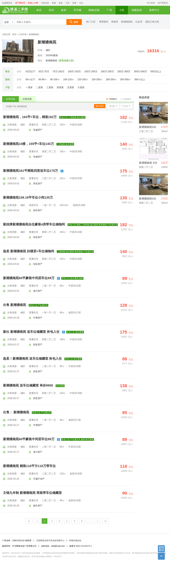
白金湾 (138, 22)
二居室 (39, 87)
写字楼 (77, 10)
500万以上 (155, 71)
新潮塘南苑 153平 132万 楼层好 (148, 163)
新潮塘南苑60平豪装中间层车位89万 (28, 278)
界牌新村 (103, 22)
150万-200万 (90, 71)
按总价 (112, 106)
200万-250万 (107, 71)
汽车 (68, 3)
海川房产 (37, 291)
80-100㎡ (55, 79)
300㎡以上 (139, 79)
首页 (38, 10)
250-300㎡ (125, 79)
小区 (121, 10)
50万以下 (30, 71)
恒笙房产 (37, 237)
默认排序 (100, 106)
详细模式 (113, 99)
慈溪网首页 (7, 3)
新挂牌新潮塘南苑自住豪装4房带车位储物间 (34, 224)
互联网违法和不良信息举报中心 (50, 540)
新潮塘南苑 (127, 22)
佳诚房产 (37, 130)
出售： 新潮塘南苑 (16, 412)
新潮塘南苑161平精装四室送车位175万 (30, 170)
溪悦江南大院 (152, 22)
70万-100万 (58, 71)
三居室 (49, 87)
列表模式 (127, 99)
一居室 (29, 87)
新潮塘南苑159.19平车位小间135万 (28, 197)
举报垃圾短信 (75, 540)
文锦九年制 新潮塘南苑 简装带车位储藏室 (32, 493)
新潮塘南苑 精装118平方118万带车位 (29, 466)
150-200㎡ (97, 79)
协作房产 (37, 210)
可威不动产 (39, 479)
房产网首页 (20, 3)
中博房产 (37, 317)
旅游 (61, 3)
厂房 (109, 10)
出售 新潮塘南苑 (14, 305)
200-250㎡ (111, 79)
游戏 (74, 3)
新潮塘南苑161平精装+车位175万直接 (147, 199)
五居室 (70, 87)
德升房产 (37, 505)
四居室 (60, 87)
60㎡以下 (30, 79)
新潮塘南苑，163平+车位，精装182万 (30, 117)
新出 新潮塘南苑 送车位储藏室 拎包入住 (31, 332)
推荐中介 (154, 10)
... (89, 521)
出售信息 (10, 99)
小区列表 (23, 34)
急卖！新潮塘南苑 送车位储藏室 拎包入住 (32, 358)
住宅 (51, 10)
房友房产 (37, 183)
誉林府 (114, 22)
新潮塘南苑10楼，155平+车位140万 (28, 144)
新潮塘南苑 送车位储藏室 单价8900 (28, 385)
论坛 (81, 3)
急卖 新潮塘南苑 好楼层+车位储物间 (28, 251)
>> (105, 521)
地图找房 (137, 10)
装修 (54, 3)
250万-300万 (124, 71)
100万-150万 (74, 71)
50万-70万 (44, 71)
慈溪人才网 (33, 3)
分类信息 (45, 3)
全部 (19, 71)
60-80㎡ (43, 79)
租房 (63, 10)
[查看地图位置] (66, 60)
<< (29, 521)
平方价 (125, 106)
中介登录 (151, 3)
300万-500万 (140, 71)
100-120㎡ (68, 79)
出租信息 (27, 99)
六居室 (81, 87)
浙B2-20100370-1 (84, 546)
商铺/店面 (94, 10)
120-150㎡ (82, 79)
